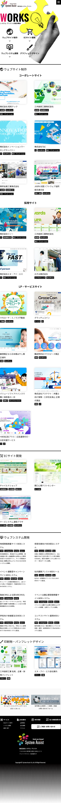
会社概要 (22, 725)
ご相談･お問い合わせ (46, 726)
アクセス (22, 728)
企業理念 (22, 723)
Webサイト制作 (7, 723)
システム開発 (7, 725)
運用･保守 (6, 728)
